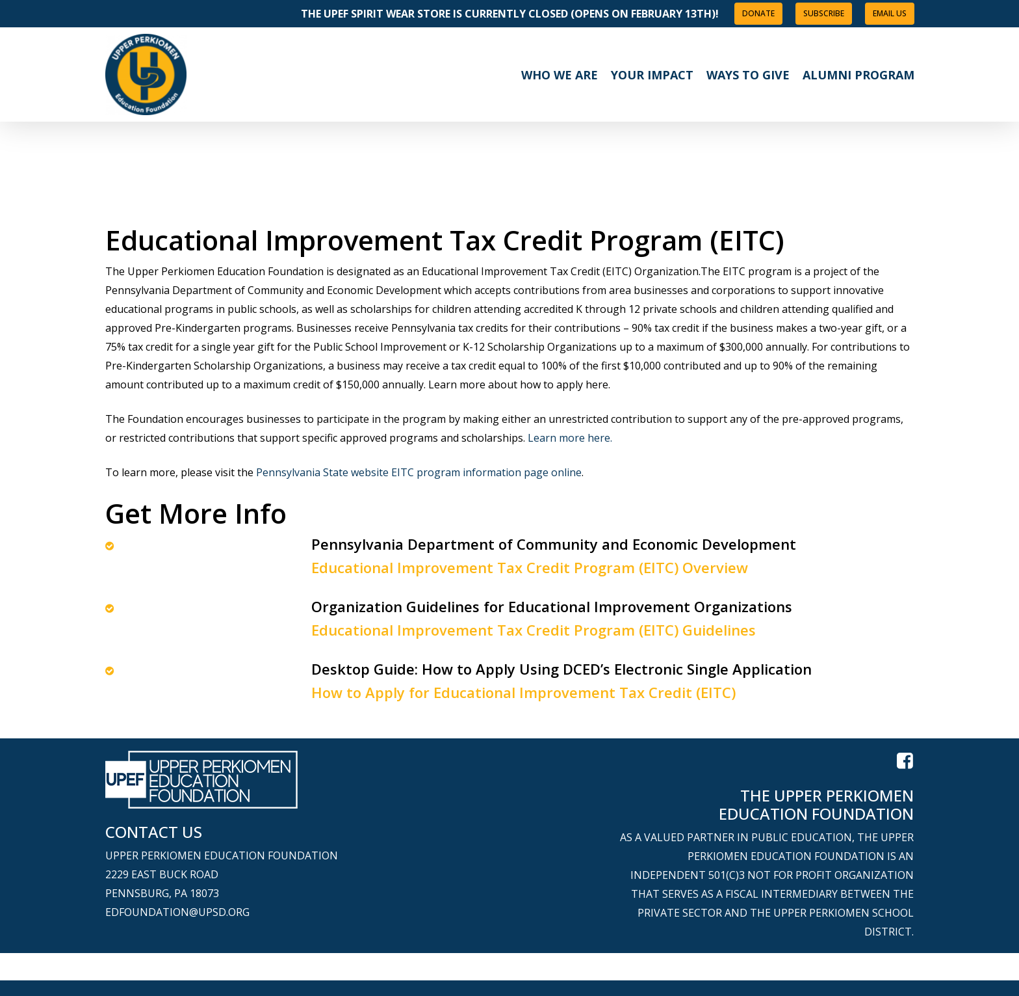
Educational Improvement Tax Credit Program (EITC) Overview (529, 567)
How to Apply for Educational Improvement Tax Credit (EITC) (523, 692)
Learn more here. (570, 438)
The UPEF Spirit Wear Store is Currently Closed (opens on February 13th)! (510, 14)
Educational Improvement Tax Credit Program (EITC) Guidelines (533, 629)
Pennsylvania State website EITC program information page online (419, 472)
